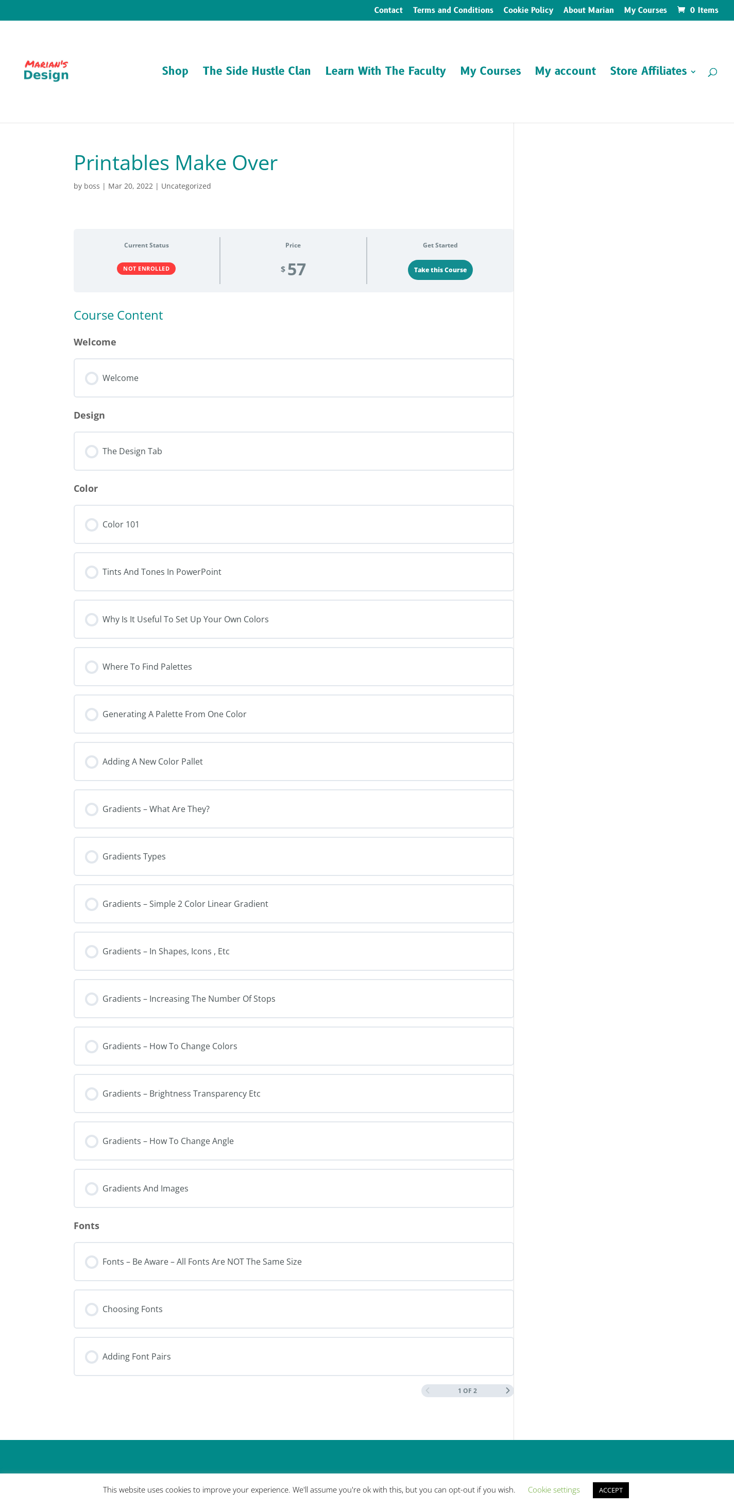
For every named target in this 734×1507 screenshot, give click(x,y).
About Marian (589, 11)
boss (92, 186)
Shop (175, 73)
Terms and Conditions (453, 11)
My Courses (645, 11)
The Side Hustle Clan (257, 73)
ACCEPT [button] (611, 1490)
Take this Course (440, 270)
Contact (388, 11)
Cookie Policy (528, 11)
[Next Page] (508, 1390)
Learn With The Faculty (386, 73)
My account (565, 73)
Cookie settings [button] (554, 1489)
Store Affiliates (648, 73)
